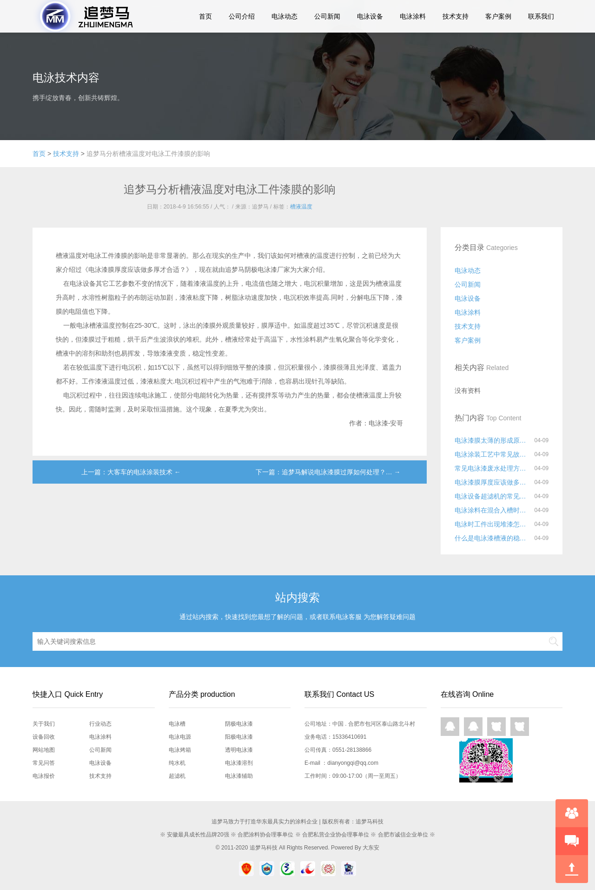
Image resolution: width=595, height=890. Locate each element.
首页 (205, 16)
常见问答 (44, 763)
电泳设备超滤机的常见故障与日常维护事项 (492, 496)
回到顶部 (571, 869)
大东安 (371, 847)
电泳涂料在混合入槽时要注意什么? (492, 510)
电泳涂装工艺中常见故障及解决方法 (492, 454)
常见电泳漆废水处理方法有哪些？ (492, 468)
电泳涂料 (413, 16)
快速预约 (571, 841)
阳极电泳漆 (239, 737)
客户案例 (498, 16)
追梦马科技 (264, 847)
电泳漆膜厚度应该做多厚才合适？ (492, 482)
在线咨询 (571, 813)
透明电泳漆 (239, 750)
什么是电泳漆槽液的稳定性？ (492, 538)
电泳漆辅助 (239, 776)
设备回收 (44, 737)
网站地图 (44, 750)
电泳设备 (370, 16)
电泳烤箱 (180, 750)
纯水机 (177, 763)
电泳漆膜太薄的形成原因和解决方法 (492, 440)
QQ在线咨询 (450, 726)
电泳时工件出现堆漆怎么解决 (492, 524)
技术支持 (456, 16)
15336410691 (349, 737)
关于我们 (44, 724)
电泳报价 (44, 776)
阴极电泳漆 (239, 724)
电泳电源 (180, 737)
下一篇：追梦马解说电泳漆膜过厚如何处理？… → (328, 472)
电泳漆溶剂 (239, 763)
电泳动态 (284, 16)
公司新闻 (327, 16)
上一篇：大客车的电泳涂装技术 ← (131, 472)
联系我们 (541, 16)
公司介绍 (242, 16)
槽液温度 (301, 206)
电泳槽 (177, 724)
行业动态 (100, 724)
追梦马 (81, 16)
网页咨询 (496, 726)
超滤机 (177, 776)
